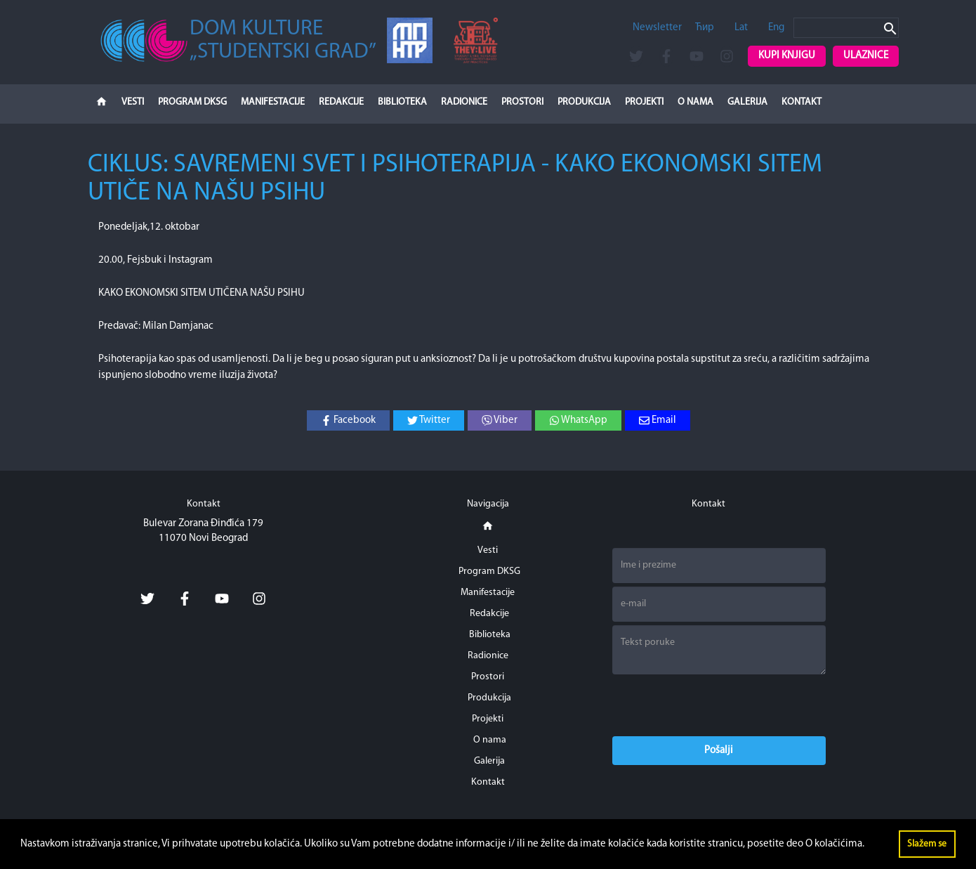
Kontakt (802, 102)
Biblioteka (402, 102)
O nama (695, 102)
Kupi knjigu (786, 56)
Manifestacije (273, 102)
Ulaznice (865, 56)
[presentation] (719, 705)
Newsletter (657, 27)
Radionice (464, 102)
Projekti (644, 102)
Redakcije (341, 102)
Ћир (704, 27)
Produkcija (584, 102)
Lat (741, 27)
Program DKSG (192, 102)
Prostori (522, 102)
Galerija (747, 102)
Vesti (132, 102)
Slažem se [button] (927, 844)
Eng (776, 27)
